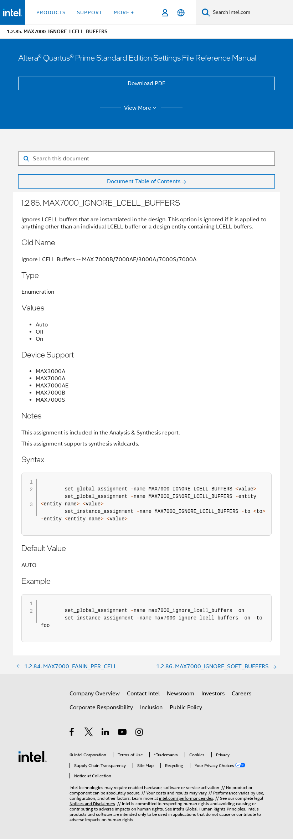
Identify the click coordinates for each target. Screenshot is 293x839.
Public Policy (186, 707)
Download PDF (146, 83)
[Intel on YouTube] (122, 733)
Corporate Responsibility (101, 707)
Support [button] (89, 12)
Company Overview (95, 693)
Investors (213, 693)
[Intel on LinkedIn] (105, 733)
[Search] (206, 12)
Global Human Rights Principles (215, 809)
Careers (241, 693)
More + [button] (124, 12)
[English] (180, 12)
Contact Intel (143, 693)
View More (141, 108)
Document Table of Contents (143, 181)
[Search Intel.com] (251, 12)
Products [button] (51, 12)
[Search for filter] (146, 158)
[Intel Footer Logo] (32, 756)
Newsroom (180, 693)
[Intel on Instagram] (139, 733)
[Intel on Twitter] (88, 733)
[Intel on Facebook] (72, 733)
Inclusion (151, 707)
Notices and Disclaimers (92, 803)
